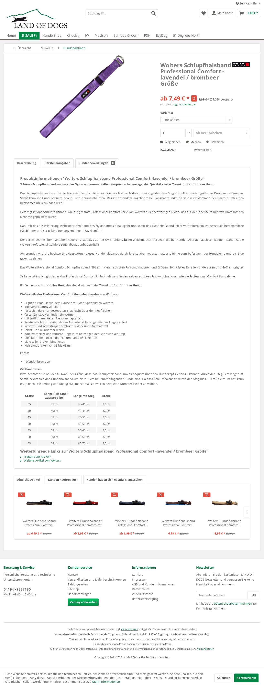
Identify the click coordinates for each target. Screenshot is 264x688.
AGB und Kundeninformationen (153, 584)
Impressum (139, 579)
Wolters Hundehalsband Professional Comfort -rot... (85, 523)
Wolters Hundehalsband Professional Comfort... (39, 523)
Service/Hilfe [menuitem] (246, 3)
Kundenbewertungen (97, 163)
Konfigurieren (246, 678)
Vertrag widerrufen (83, 602)
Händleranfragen (79, 594)
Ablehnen (223, 678)
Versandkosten (129, 629)
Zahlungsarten (78, 584)
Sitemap (73, 589)
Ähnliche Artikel (28, 479)
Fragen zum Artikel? (35, 456)
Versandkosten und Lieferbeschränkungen (97, 579)
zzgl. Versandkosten (184, 104)
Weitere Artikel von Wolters (40, 460)
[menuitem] (122, 13)
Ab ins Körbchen (222, 132)
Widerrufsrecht (142, 594)
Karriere (137, 574)
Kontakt (73, 574)
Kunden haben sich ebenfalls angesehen (115, 479)
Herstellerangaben (57, 163)
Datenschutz (140, 589)
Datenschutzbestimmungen (233, 603)
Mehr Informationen (106, 682)
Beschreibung (26, 163)
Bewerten (215, 142)
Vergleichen (170, 142)
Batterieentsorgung (145, 599)
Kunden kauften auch (63, 479)
